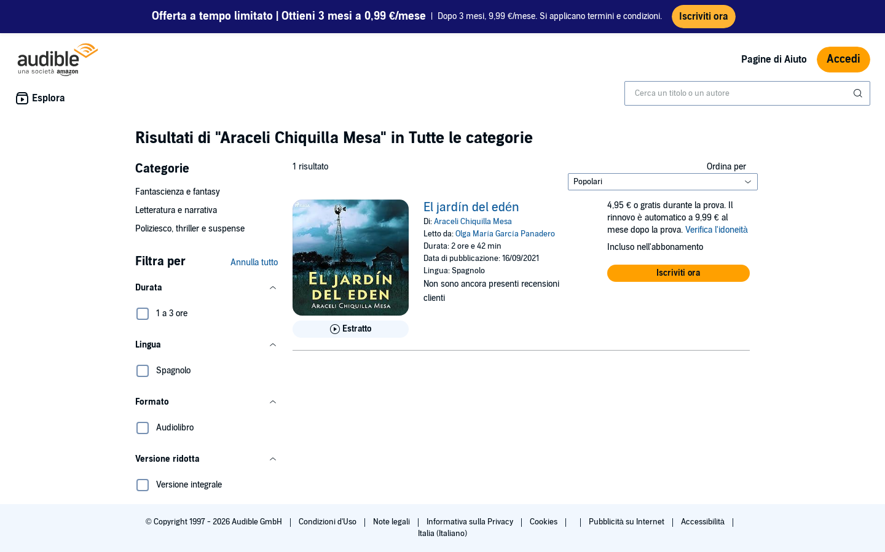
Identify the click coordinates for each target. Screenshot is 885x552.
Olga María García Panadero (504, 234)
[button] (206, 288)
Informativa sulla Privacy (471, 522)
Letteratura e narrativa (176, 210)
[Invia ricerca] (859, 93)
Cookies (544, 522)
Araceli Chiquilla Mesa (473, 222)
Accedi (843, 59)
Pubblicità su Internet (627, 522)
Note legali (392, 522)
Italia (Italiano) (442, 533)
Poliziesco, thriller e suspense (190, 229)
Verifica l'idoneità (716, 230)
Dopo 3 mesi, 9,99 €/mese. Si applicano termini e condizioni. (407, 17)
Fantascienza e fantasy (177, 192)
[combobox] (747, 93)
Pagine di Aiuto (774, 59)
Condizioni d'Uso (328, 522)
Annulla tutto (254, 262)
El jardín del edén (471, 207)
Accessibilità (703, 522)
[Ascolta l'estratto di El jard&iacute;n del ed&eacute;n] (351, 329)
